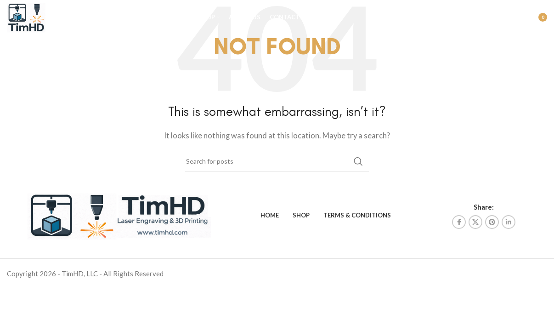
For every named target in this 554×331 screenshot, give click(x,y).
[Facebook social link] (459, 222)
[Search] (494, 20)
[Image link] (119, 214)
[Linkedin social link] (508, 222)
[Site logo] (31, 20)
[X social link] (475, 222)
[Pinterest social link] (492, 222)
